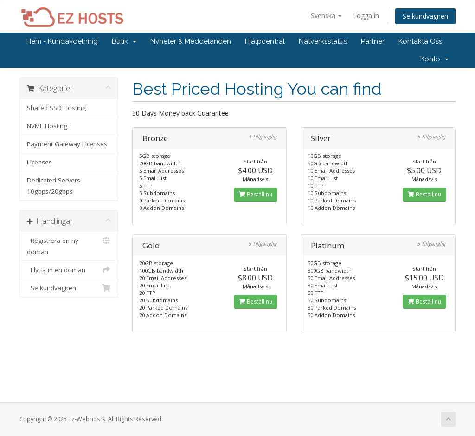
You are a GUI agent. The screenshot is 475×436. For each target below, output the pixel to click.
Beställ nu (255, 194)
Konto (434, 59)
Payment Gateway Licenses (67, 144)
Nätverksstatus (323, 41)
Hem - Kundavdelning (62, 41)
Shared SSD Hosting (56, 108)
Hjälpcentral (265, 41)
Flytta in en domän (69, 269)
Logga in (366, 15)
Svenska (326, 15)
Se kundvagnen (425, 16)
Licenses (39, 162)
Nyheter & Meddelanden (190, 41)
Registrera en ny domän (69, 245)
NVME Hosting (47, 126)
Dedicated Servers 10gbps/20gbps (53, 185)
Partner (373, 41)
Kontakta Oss (420, 41)
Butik (124, 41)
